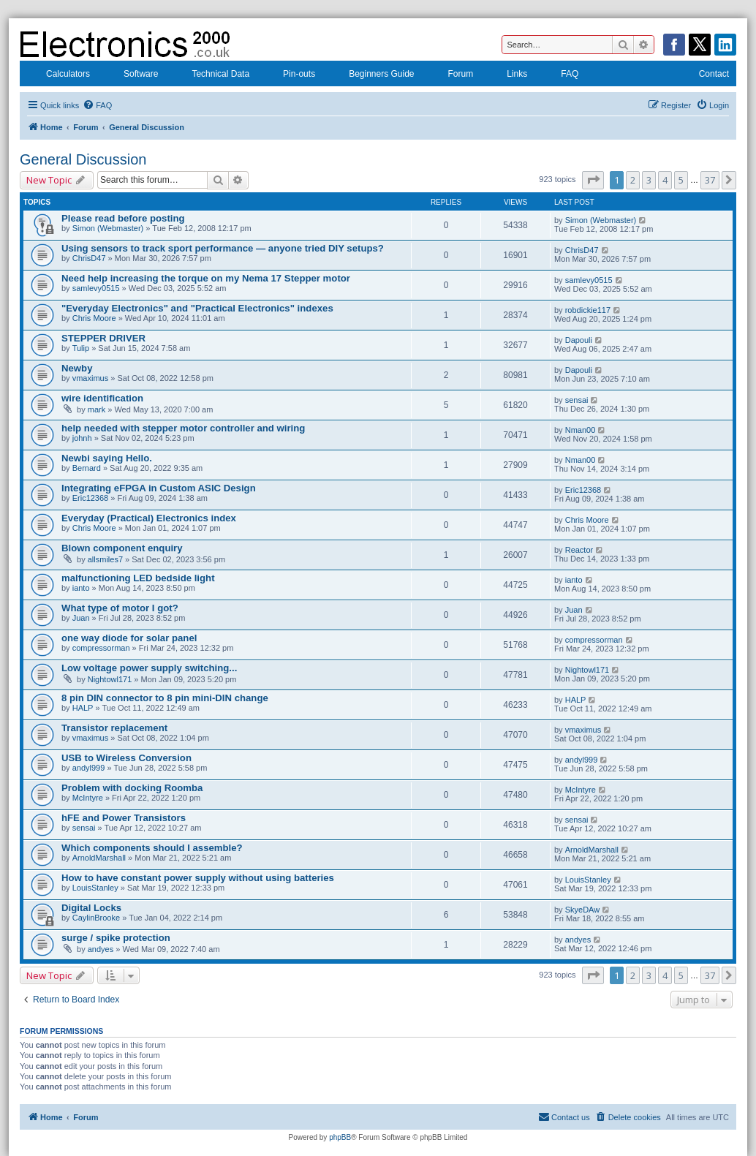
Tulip (80, 348)
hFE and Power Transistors (123, 817)
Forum (451, 75)
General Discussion (83, 159)
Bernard (86, 468)
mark (96, 409)
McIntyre (87, 797)
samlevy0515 (96, 288)
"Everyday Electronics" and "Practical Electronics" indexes (197, 308)
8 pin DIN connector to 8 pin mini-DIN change (164, 697)
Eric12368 (90, 498)
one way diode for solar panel (129, 637)
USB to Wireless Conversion (126, 757)
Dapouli (578, 340)
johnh (82, 438)
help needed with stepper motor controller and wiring (183, 428)
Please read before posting (123, 218)
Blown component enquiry (122, 548)
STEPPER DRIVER (103, 338)
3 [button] (648, 179)
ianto (81, 587)
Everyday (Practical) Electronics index (148, 518)
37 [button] (710, 179)
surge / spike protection (115, 937)
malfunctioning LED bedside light (138, 578)
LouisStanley (95, 887)
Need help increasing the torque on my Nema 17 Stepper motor (205, 278)
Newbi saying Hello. (106, 458)
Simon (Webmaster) (108, 228)
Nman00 (580, 430)
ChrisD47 (89, 258)
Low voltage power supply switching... (149, 667)
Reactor (579, 549)
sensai (577, 400)
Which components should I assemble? (152, 847)
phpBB (340, 1137)
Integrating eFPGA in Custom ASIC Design (158, 488)
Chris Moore (94, 318)
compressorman (101, 647)
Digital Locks (91, 907)
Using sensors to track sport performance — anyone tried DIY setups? (222, 248)
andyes (100, 949)
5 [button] (681, 179)
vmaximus (90, 378)
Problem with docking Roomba (132, 787)
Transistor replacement (114, 727)
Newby (77, 368)
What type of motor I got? (119, 607)
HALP (83, 707)
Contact (704, 75)
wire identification (102, 398)
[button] (593, 180)
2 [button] (632, 179)
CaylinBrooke (96, 917)
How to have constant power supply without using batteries (197, 877)
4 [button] (665, 179)
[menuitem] (97, 105)
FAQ (560, 75)
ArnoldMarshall (99, 857)
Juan (81, 617)
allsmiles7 (105, 559)
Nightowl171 (110, 679)
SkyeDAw (582, 909)
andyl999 (88, 767)
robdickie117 (588, 310)
